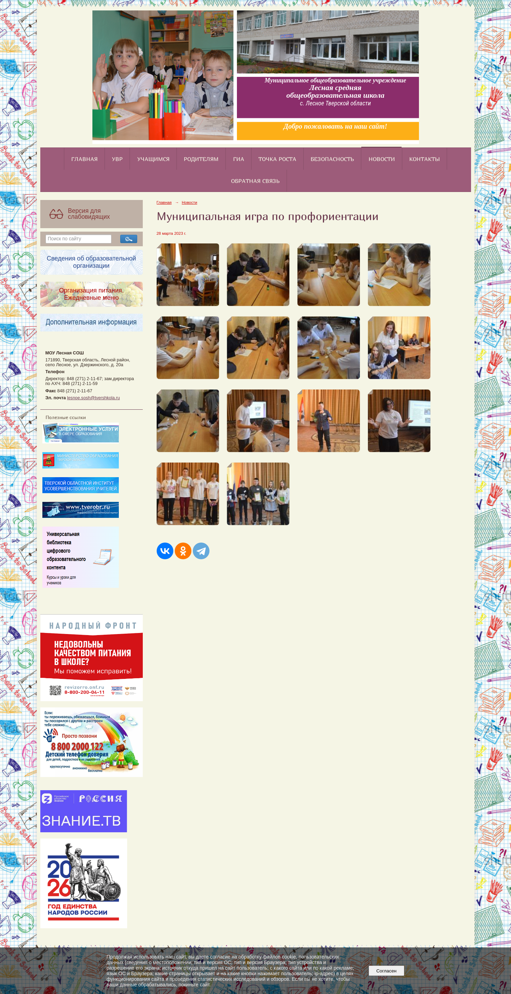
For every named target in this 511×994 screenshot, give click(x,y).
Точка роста (277, 158)
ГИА (238, 158)
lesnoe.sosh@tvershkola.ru (93, 397)
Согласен (386, 970)
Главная (84, 158)
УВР (117, 158)
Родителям (201, 158)
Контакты (424, 158)
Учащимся (153, 158)
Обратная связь (255, 180)
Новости (382, 158)
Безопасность (332, 158)
